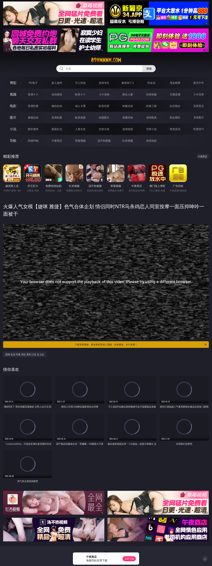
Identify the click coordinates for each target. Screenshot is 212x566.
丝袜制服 (151, 94)
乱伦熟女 (175, 106)
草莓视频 (80, 140)
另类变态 (198, 106)
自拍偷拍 (57, 94)
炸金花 (151, 83)
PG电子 (33, 83)
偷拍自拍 (57, 106)
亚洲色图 (57, 117)
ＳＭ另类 (198, 94)
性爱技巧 (198, 129)
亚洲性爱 (33, 106)
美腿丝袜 (127, 117)
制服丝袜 (127, 106)
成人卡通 (80, 106)
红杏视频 (127, 140)
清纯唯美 (151, 117)
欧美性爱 (104, 106)
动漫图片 (104, 117)
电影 (13, 106)
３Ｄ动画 (104, 94)
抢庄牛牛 (198, 83)
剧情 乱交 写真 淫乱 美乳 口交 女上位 (24, 354)
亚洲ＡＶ (33, 94)
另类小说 (151, 129)
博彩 (13, 82)
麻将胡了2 (128, 83)
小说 (13, 129)
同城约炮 (33, 140)
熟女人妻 (127, 94)
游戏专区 (104, 83)
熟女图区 (175, 117)
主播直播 (175, 94)
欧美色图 (80, 117)
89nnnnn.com (106, 60)
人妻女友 (80, 129)
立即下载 (129, 558)
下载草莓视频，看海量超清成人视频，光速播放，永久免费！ (141, 345)
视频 (13, 94)
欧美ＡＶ (80, 94)
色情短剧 (151, 140)
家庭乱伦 (57, 129)
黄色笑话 (175, 129)
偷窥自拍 (33, 117)
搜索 (149, 68)
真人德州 (57, 83)
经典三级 (151, 106)
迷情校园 (127, 129)
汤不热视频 (104, 140)
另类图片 (198, 117)
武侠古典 (104, 129)
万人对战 (80, 83)
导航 (13, 140)
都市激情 (33, 129)
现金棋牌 (175, 83)
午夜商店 (57, 140)
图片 (13, 117)
